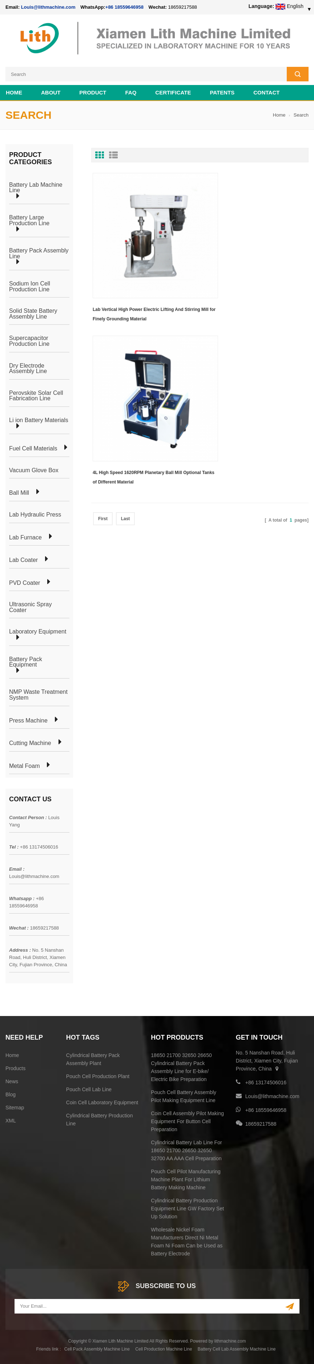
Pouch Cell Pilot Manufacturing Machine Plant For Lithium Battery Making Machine (185, 1179)
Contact (266, 92)
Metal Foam (24, 766)
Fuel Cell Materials (33, 449)
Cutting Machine (30, 743)
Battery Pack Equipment (25, 662)
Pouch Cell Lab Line (89, 1089)
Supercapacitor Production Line (29, 341)
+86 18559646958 (124, 7)
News (11, 1081)
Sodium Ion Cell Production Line (29, 286)
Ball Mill (19, 493)
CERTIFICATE (173, 92)
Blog (10, 1094)
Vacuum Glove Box (34, 470)
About (50, 92)
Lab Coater (23, 560)
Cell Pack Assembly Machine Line (97, 1349)
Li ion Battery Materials (38, 420)
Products (15, 1068)
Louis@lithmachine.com (34, 876)
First (103, 330)
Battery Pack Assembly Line (39, 253)
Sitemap (14, 1107)
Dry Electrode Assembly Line (28, 368)
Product (92, 92)
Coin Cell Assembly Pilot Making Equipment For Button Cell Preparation (187, 1121)
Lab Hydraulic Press (35, 515)
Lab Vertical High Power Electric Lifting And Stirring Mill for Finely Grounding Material (138, 289)
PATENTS (222, 92)
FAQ (131, 92)
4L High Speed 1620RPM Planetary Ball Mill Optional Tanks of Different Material (251, 289)
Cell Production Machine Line (163, 1349)
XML (10, 1121)
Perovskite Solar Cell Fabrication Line (36, 395)
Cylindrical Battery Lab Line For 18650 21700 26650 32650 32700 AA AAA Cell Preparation (186, 1150)
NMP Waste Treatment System (38, 694)
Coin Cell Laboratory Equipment (102, 1102)
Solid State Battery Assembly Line (33, 313)
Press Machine (28, 721)
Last (125, 330)
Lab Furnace (25, 538)
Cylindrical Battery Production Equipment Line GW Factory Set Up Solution (187, 1208)
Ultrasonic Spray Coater (30, 607)
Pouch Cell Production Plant (97, 1076)
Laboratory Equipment (37, 632)
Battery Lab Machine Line (36, 187)
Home (14, 92)
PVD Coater (24, 583)
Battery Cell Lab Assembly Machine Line (237, 1349)
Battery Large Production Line (29, 220)
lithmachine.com (230, 1341)
